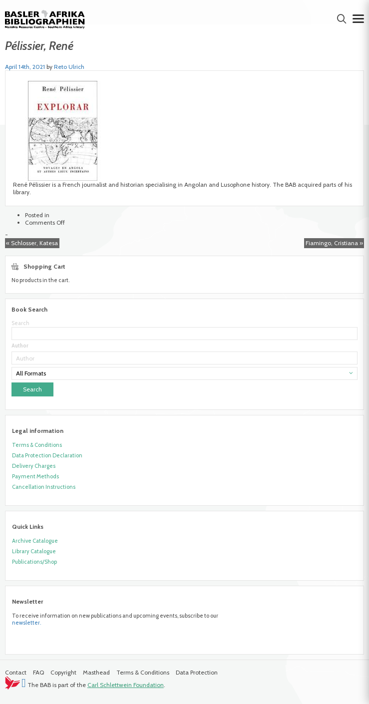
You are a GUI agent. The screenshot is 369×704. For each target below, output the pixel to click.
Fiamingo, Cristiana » (334, 243)
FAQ (38, 672)
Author (19, 346)
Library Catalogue (34, 551)
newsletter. (26, 622)
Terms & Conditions (37, 444)
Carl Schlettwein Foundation (125, 685)
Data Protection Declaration (47, 455)
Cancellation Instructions (43, 486)
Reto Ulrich (69, 66)
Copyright (63, 672)
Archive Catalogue (35, 540)
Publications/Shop (34, 561)
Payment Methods (35, 476)
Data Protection (197, 672)
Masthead (96, 672)
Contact (15, 672)
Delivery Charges (33, 465)
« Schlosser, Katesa (32, 243)
